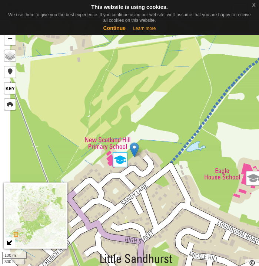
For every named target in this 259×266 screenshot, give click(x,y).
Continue (114, 28)
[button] (10, 72)
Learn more (144, 28)
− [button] (10, 39)
